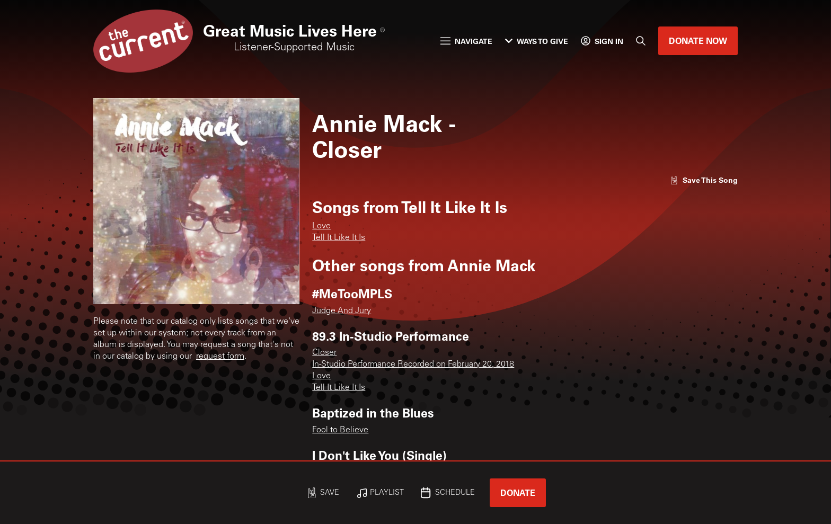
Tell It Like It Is (338, 238)
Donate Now (698, 40)
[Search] (641, 41)
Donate (517, 492)
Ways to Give (536, 41)
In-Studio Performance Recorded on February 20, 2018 (413, 364)
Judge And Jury (341, 311)
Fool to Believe (340, 430)
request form (220, 356)
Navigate (466, 41)
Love (321, 226)
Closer (324, 353)
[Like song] (704, 179)
